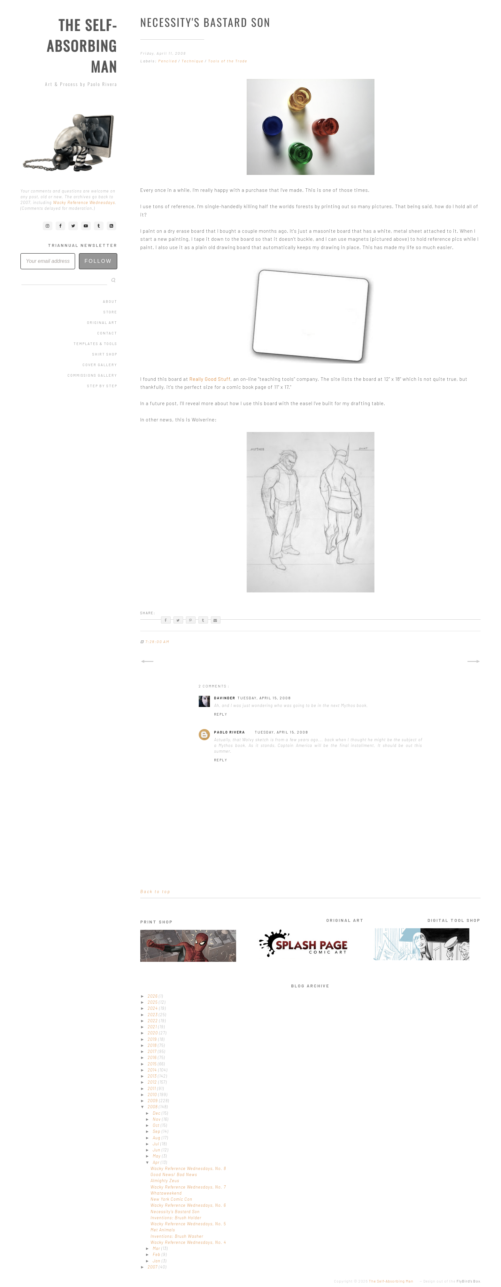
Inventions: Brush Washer (176, 1236)
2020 (153, 1032)
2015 (153, 1063)
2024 (153, 1008)
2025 (153, 1002)
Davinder (224, 698)
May (157, 1155)
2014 (153, 1069)
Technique (193, 61)
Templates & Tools (95, 343)
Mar (157, 1248)
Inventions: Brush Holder (175, 1217)
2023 (153, 1014)
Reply (220, 714)
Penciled (168, 61)
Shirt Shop (104, 354)
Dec (157, 1113)
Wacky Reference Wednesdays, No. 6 (188, 1205)
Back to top (155, 891)
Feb (157, 1254)
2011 (152, 1088)
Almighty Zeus (164, 1180)
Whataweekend (166, 1193)
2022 (153, 1020)
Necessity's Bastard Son (175, 1211)
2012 (153, 1082)
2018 (153, 1045)
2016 (153, 1057)
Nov (157, 1119)
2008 (153, 1106)
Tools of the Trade (227, 61)
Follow (98, 261)
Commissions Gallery (92, 375)
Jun (157, 1149)
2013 (153, 1076)
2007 (153, 1266)
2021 (153, 1026)
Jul (156, 1143)
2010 (153, 1094)
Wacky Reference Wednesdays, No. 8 (188, 1168)
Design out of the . (452, 1281)
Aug (157, 1137)
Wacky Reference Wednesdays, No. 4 (188, 1242)
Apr (157, 1162)
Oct (157, 1125)
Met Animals (162, 1229)
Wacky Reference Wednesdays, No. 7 (188, 1186)
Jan (157, 1260)
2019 (153, 1039)
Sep (157, 1131)
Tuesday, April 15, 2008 (264, 698)
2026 (153, 996)
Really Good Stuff (209, 379)
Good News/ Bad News (173, 1174)
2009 (153, 1100)
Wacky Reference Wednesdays (84, 202)
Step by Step (102, 386)
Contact (107, 333)
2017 (153, 1051)
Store (110, 312)
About (110, 301)
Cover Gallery (99, 365)
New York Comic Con (171, 1199)
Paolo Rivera (229, 732)
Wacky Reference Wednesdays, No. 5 (188, 1223)
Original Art (102, 322)
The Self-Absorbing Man (82, 45)
